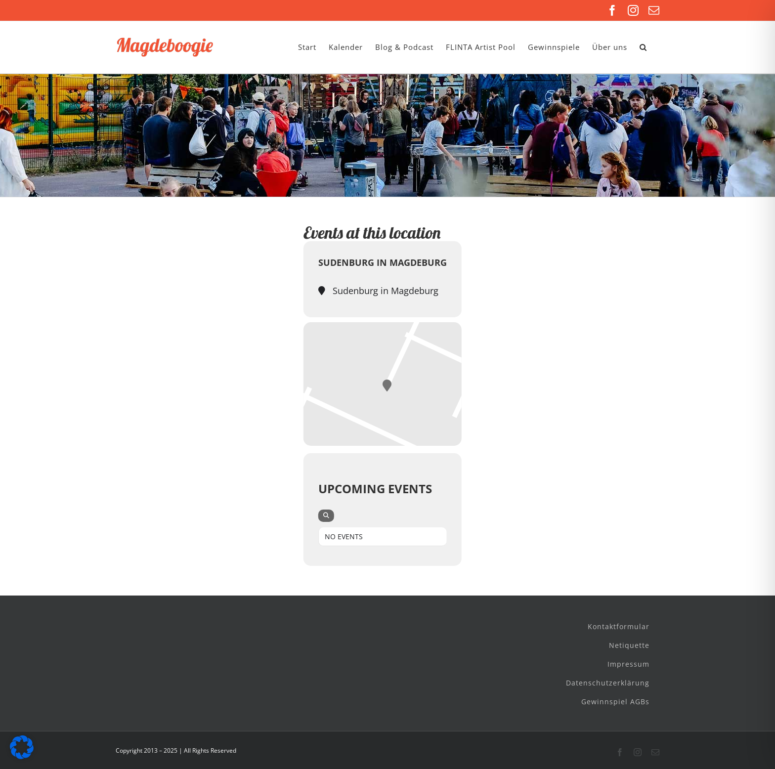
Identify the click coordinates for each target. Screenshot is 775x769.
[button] (643, 47)
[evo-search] (326, 516)
